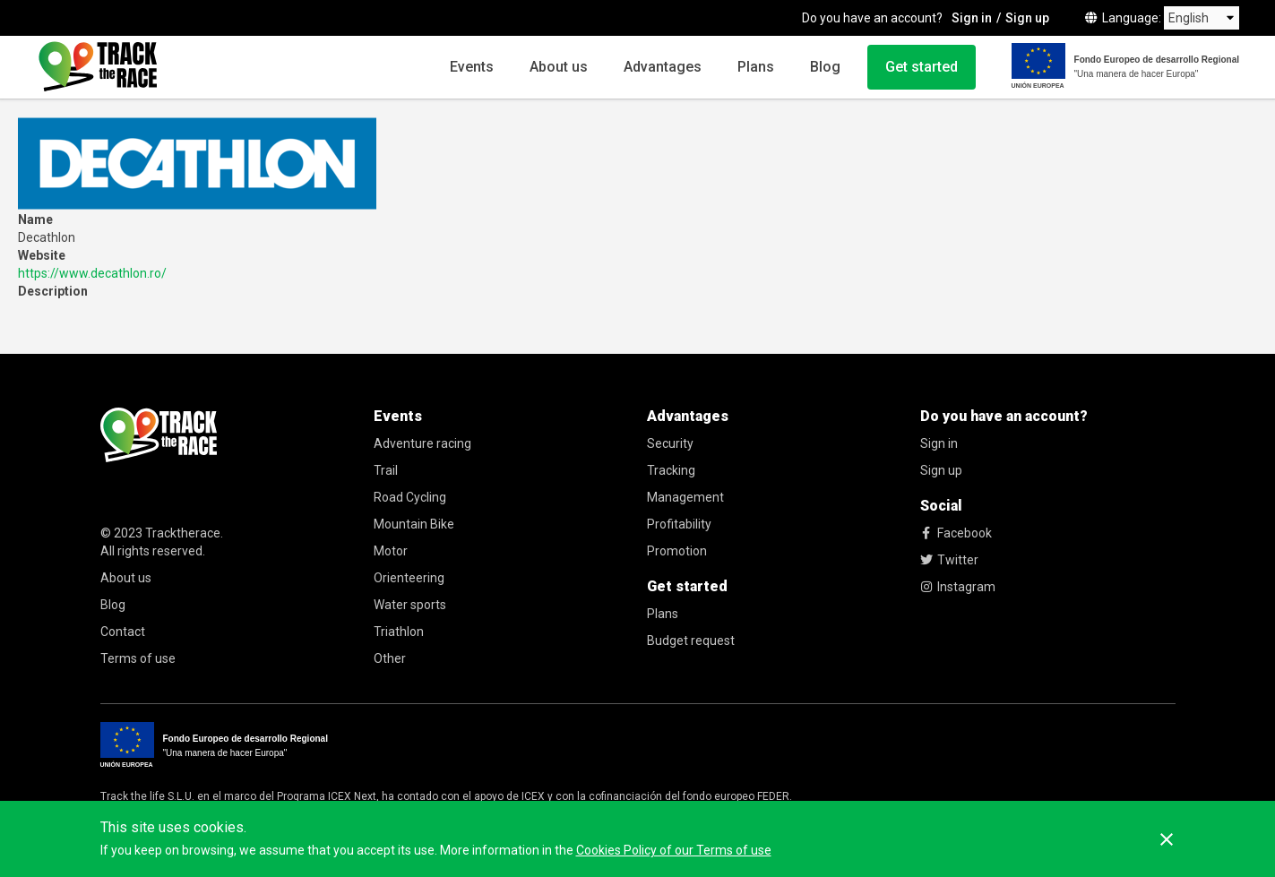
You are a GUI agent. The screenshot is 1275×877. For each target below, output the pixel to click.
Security (670, 443)
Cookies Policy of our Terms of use (673, 850)
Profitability (679, 524)
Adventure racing (422, 443)
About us (559, 66)
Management (685, 497)
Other (390, 658)
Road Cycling (410, 497)
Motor (391, 551)
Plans (755, 66)
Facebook (956, 533)
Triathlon (399, 631)
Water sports (410, 605)
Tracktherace (182, 533)
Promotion (677, 551)
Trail (386, 470)
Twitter (949, 560)
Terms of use (138, 658)
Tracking (671, 470)
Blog (825, 66)
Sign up (1027, 18)
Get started (921, 66)
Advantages (663, 66)
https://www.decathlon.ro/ (92, 273)
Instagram (957, 587)
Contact (122, 631)
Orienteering (409, 578)
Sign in (972, 18)
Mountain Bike (414, 524)
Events (472, 66)
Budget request (691, 640)
